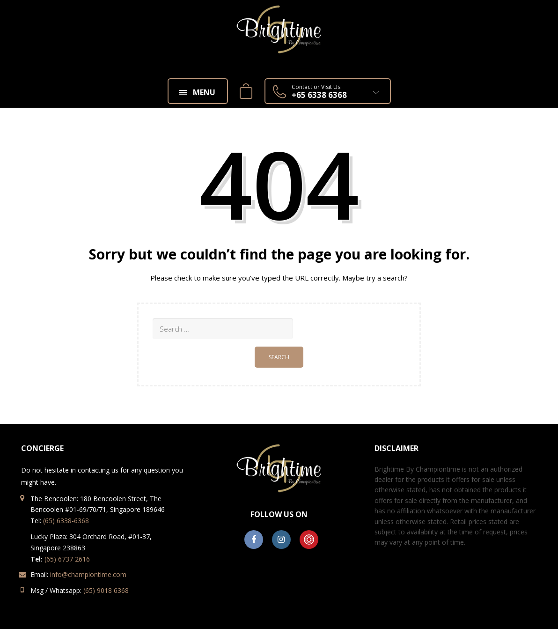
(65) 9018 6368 (106, 590)
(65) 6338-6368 (66, 520)
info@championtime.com (88, 574)
